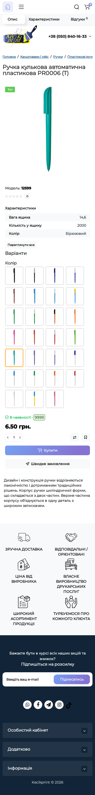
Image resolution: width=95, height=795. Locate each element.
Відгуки (79, 19)
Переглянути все (21, 245)
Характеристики (44, 19)
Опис (12, 19)
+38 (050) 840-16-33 (67, 36)
